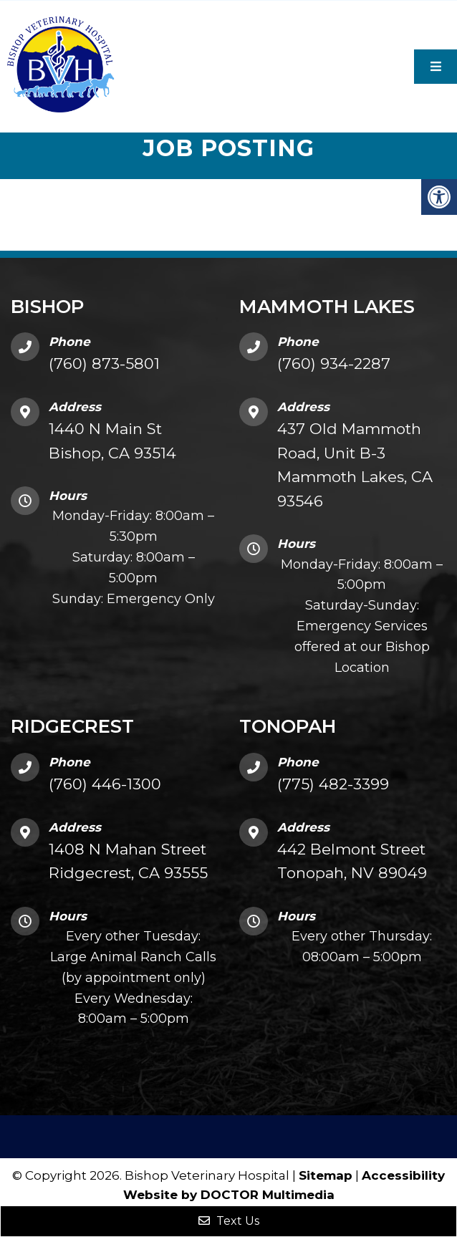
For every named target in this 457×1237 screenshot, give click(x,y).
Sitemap (325, 1175)
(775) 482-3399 (333, 784)
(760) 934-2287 (333, 363)
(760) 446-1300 (105, 784)
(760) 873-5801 (104, 363)
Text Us (228, 1221)
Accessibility (403, 1175)
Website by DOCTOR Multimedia (229, 1195)
